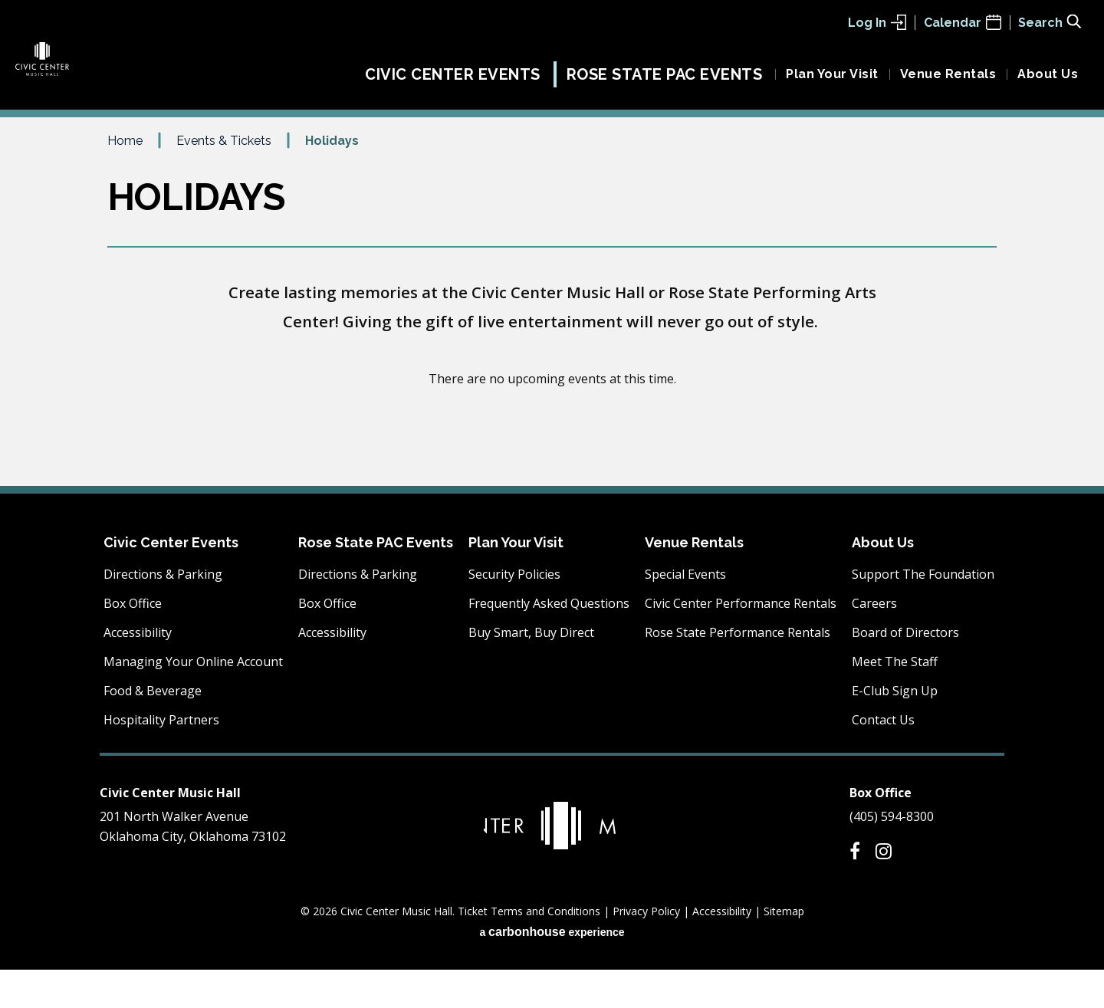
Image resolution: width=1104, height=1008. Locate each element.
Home (125, 178)
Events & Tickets (223, 178)
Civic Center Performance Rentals (740, 641)
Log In (877, 22)
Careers (874, 641)
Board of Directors (905, 670)
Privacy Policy (646, 949)
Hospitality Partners (161, 758)
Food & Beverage (153, 729)
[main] (552, 346)
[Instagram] (884, 889)
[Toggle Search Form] (1049, 21)
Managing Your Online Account (193, 699)
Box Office (133, 641)
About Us (1047, 82)
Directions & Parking (163, 612)
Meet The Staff (895, 699)
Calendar (962, 22)
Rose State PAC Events (665, 83)
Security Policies (514, 612)
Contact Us (883, 758)
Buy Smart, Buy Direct (531, 670)
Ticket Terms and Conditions (529, 949)
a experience (551, 970)
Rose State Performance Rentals (737, 670)
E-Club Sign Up (895, 729)
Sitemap (784, 949)
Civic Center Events (452, 83)
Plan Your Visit (832, 82)
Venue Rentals (948, 82)
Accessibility (138, 670)
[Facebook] (854, 889)
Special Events (685, 612)
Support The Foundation (923, 612)
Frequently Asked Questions (548, 641)
